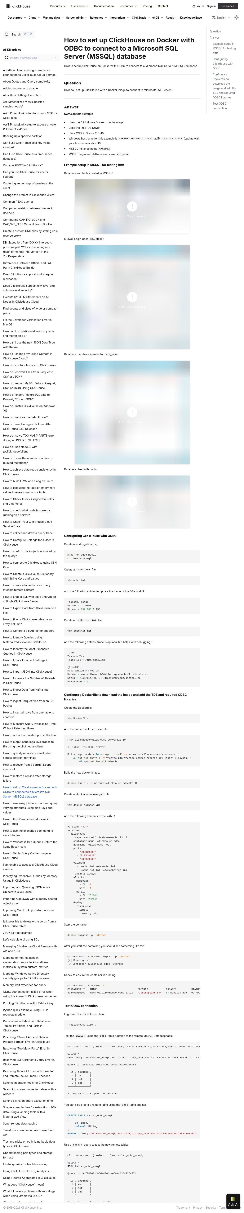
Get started (227, 6)
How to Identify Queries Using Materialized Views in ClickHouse (24, 640)
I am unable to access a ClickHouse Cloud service (30, 867)
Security (211, 1207)
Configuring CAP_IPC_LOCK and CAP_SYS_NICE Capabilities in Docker (27, 222)
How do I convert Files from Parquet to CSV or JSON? (28, 374)
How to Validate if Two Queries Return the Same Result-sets (30, 844)
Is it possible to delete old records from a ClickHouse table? (29, 924)
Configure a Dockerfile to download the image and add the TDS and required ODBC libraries (224, 86)
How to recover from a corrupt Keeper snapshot (27, 767)
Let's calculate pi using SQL (21, 939)
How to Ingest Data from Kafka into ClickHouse (26, 692)
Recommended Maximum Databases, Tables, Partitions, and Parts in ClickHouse (27, 1026)
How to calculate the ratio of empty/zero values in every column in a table (29, 490)
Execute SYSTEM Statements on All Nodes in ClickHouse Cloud (26, 299)
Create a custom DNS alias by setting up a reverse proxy (30, 233)
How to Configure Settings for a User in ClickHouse (28, 542)
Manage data (51, 17)
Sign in (211, 6)
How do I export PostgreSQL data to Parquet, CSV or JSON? (26, 397)
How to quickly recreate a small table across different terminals (27, 755)
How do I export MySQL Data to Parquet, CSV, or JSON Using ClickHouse (29, 386)
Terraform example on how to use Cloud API (29, 1132)
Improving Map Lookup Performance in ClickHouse (28, 912)
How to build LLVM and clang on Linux (28, 481)
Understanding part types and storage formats (28, 1155)
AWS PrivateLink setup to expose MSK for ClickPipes (30, 115)
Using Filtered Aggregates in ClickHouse (29, 1177)
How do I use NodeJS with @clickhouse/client (20, 449)
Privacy (197, 1207)
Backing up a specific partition (22, 136)
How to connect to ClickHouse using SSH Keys (30, 565)
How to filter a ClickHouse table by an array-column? (27, 622)
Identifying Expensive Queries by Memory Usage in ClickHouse (30, 878)
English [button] (219, 18)
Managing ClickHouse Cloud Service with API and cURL (30, 949)
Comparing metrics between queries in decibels (28, 211)
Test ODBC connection (220, 106)
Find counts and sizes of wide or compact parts (30, 311)
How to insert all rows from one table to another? (28, 715)
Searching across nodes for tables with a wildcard (29, 1092)
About (170, 17)
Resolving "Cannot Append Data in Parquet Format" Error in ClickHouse (26, 1039)
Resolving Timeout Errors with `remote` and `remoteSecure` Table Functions (28, 1074)
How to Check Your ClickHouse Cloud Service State (27, 524)
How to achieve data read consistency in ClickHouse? (29, 472)
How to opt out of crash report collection (29, 735)
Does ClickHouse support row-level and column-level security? (29, 288)
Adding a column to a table (20, 88)
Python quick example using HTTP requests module (25, 1012)
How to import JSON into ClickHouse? (27, 671)
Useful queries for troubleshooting (25, 1164)
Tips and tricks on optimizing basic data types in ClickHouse (29, 1144)
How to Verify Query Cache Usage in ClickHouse (27, 856)
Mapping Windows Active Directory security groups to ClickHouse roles (26, 976)
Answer (214, 37)
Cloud (32, 17)
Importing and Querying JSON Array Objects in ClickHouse (26, 889)
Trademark (183, 1207)
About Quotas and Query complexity (26, 81)
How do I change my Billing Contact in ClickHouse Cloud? (27, 356)
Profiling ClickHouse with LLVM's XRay (28, 1003)
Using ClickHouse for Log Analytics (26, 1171)
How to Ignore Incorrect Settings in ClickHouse (25, 662)
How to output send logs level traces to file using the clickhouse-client (28, 744)
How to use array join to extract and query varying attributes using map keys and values (30, 808)
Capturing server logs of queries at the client (28, 186)
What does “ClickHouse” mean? (23, 1184)
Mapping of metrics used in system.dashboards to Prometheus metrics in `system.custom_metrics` (26, 962)
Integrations (118, 17)
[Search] (19, 34)
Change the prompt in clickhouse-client (28, 195)
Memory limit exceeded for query (24, 985)
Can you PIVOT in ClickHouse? (23, 165)
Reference (96, 17)
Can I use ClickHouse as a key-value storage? (26, 145)
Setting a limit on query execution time (28, 1100)
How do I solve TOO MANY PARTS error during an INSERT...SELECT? (29, 438)
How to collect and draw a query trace (28, 533)
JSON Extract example (17, 932)
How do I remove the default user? (25, 417)
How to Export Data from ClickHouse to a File (29, 610)
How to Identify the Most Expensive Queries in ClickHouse (26, 651)
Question (215, 31)
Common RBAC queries (18, 201)
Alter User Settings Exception (22, 95)
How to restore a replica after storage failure (27, 778)
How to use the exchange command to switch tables (28, 833)
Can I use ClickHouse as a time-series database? (27, 156)
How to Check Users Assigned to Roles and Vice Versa (28, 501)
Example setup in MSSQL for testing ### (224, 48)
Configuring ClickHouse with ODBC (223, 63)
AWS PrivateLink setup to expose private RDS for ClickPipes (29, 127)
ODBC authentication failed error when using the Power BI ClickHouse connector (30, 994)
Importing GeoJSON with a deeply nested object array (30, 901)
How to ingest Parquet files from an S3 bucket (28, 703)
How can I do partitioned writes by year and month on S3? (28, 333)
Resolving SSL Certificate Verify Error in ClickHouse (29, 1062)
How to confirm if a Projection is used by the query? (29, 553)
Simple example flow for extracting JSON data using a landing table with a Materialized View (29, 1112)
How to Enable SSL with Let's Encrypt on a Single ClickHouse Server (29, 599)
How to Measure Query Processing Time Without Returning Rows (29, 726)
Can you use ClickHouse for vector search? (25, 174)
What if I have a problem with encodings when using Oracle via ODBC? (29, 1193)
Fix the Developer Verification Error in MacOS (27, 322)
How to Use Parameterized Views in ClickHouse (26, 821)
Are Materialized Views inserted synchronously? (23, 104)
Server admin (75, 17)
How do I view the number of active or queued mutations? (28, 460)
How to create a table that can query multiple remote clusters (26, 587)
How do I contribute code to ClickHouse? (29, 365)
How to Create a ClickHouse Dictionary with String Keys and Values (28, 576)
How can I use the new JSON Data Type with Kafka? (29, 345)
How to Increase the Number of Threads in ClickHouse (29, 681)
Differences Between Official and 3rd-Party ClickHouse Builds (27, 265)
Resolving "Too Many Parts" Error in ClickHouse (26, 1051)
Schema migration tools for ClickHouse (28, 1082)
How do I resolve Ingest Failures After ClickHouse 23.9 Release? (27, 426)
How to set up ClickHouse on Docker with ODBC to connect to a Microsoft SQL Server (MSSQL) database (30, 792)
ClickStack (139, 17)
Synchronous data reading (20, 1123)
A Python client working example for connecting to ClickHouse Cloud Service (29, 72)
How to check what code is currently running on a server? (27, 513)
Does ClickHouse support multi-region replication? (28, 277)
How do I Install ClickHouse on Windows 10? (29, 408)
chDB (155, 17)
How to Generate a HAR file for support (28, 630)
